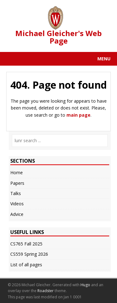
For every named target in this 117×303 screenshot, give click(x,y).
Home (16, 172)
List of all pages (26, 265)
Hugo (85, 284)
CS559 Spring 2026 (29, 254)
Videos (17, 204)
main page (78, 115)
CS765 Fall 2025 (26, 244)
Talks (15, 193)
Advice (16, 214)
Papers (17, 183)
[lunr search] (60, 140)
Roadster (45, 290)
